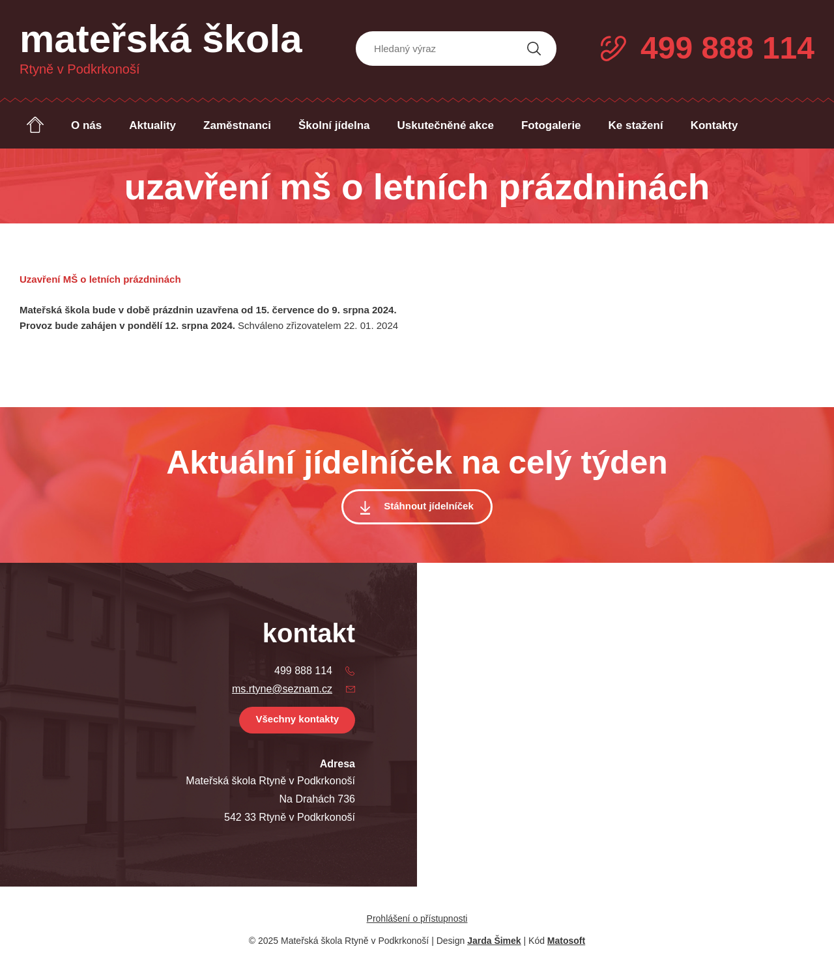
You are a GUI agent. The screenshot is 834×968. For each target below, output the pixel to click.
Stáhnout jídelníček (429, 505)
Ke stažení (636, 125)
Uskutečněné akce (445, 125)
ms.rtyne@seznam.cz (282, 688)
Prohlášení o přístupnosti (417, 918)
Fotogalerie (551, 125)
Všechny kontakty (297, 718)
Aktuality (152, 125)
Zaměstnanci (237, 125)
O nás (86, 125)
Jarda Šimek (494, 940)
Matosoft (566, 940)
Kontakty (714, 125)
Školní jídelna (334, 125)
